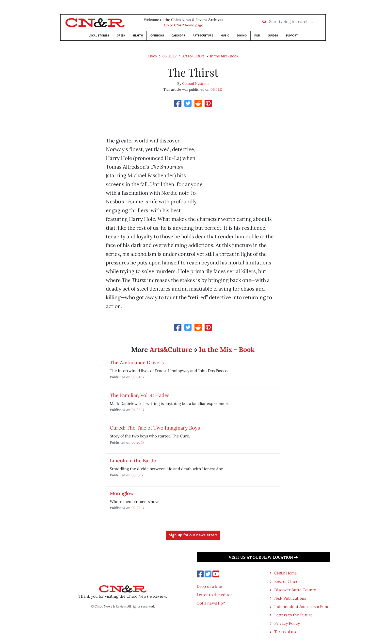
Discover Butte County (295, 589)
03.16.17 (137, 475)
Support (292, 35)
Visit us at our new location (263, 557)
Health (138, 35)
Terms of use (285, 631)
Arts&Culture (203, 35)
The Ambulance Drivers (137, 362)
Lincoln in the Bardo (133, 460)
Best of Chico (286, 581)
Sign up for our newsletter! (193, 535)
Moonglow (122, 493)
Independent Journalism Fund (302, 606)
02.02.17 (137, 507)
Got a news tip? (211, 603)
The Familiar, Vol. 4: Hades (139, 395)
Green (121, 35)
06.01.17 (169, 55)
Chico (152, 55)
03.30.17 (137, 442)
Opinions (157, 35)
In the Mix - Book (224, 55)
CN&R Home (285, 573)
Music (225, 35)
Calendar (178, 35)
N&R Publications (290, 598)
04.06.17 (137, 409)
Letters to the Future (293, 614)
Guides (273, 35)
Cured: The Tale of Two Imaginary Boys (155, 428)
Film (257, 35)
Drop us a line (209, 586)
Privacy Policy (287, 623)
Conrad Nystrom (195, 83)
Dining (242, 35)
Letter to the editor (214, 594)
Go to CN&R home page (183, 25)
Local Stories (99, 35)
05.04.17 (137, 377)
